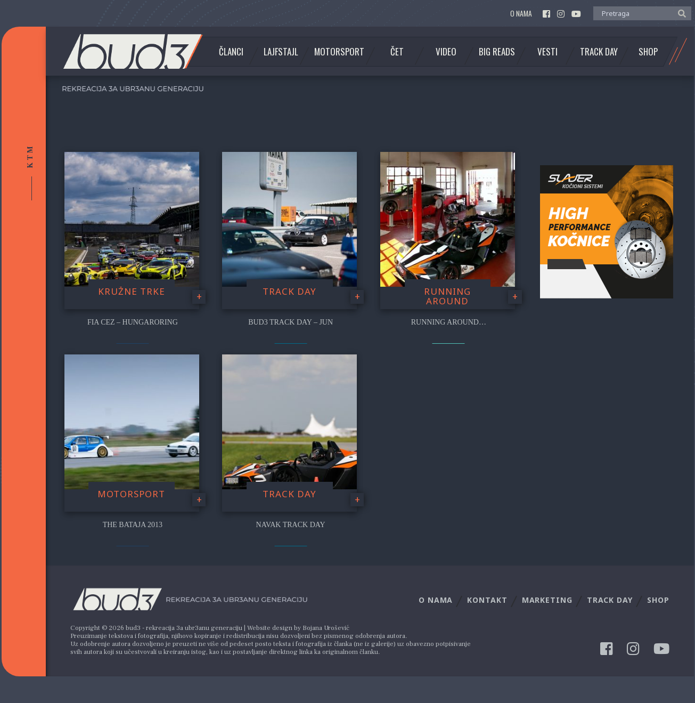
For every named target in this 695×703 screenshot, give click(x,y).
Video (446, 51)
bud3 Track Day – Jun (290, 322)
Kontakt (487, 600)
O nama (521, 14)
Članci (231, 51)
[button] (679, 13)
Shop (648, 51)
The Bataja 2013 (132, 525)
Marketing (547, 600)
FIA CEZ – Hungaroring (132, 322)
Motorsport (339, 51)
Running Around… (448, 322)
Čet (397, 51)
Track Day (599, 51)
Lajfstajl (281, 51)
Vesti (547, 51)
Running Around (447, 296)
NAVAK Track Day (290, 525)
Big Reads (497, 51)
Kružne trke (131, 291)
